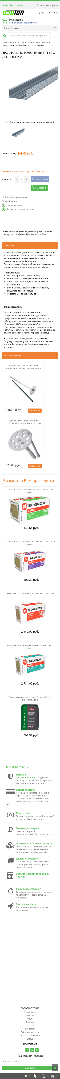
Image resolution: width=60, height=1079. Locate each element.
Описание (9, 245)
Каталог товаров (30, 28)
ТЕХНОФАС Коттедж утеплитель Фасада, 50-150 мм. (30, 647)
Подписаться (30, 1067)
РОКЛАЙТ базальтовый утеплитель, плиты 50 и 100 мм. (30, 491)
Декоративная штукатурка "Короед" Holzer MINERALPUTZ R (30, 698)
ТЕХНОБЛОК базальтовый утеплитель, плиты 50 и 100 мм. (30, 543)
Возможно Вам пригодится (28, 480)
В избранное (9, 201)
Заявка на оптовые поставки (21, 209)
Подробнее (40, 234)
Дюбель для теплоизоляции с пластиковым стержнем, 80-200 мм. (23, 422)
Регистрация (52, 5)
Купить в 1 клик (40, 179)
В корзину (39, 187)
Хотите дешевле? (12, 205)
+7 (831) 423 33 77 (47, 13)
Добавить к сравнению (15, 197)
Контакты (22, 5)
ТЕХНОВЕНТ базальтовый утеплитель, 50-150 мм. (30, 593)
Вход (41, 5)
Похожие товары (12, 355)
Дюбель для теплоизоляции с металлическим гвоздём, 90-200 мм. (24, 367)
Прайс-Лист (8, 5)
